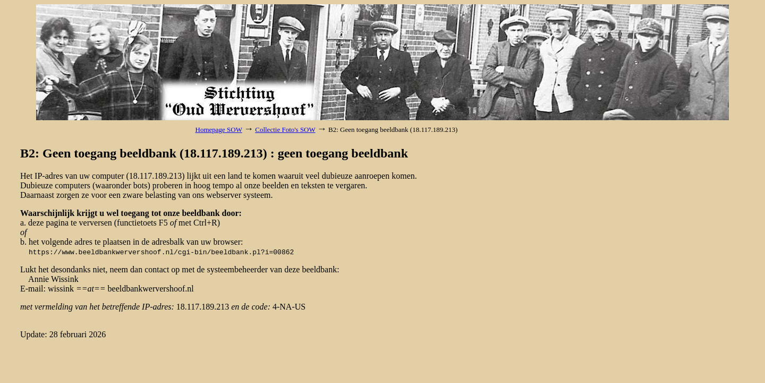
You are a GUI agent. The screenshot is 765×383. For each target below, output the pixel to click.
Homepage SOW (219, 130)
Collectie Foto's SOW (285, 130)
